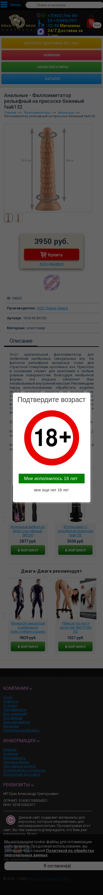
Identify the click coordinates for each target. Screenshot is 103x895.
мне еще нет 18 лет (51, 490)
